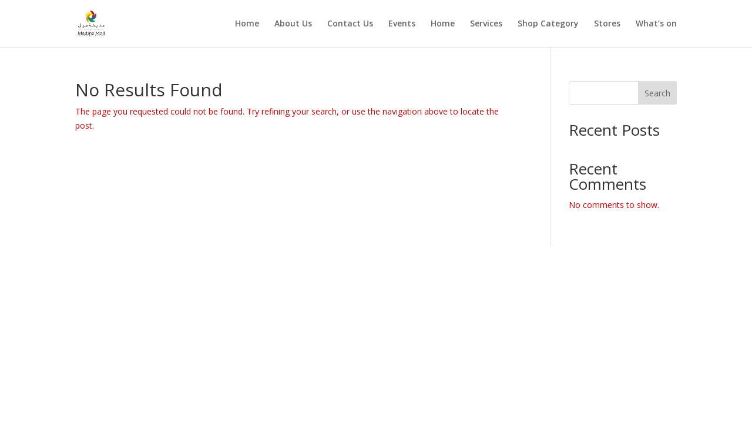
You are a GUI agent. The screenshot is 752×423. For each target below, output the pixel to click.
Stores (607, 24)
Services (486, 24)
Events (401, 24)
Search (657, 93)
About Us (293, 24)
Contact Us (350, 24)
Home (247, 24)
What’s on (656, 24)
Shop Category (548, 24)
